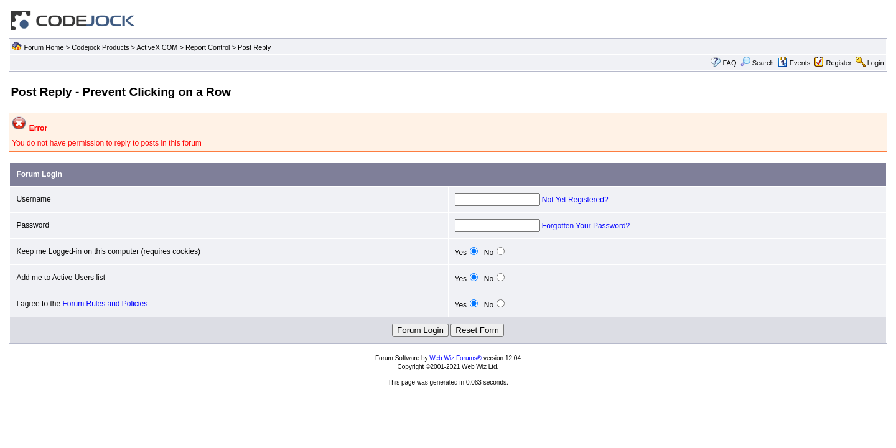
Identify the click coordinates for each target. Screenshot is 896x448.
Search (757, 63)
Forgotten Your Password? (586, 226)
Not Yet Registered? (575, 199)
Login (875, 63)
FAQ (729, 63)
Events (794, 63)
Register (839, 63)
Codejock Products (100, 47)
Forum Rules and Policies (104, 303)
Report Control (207, 47)
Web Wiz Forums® (455, 358)
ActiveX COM (156, 47)
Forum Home (43, 47)
